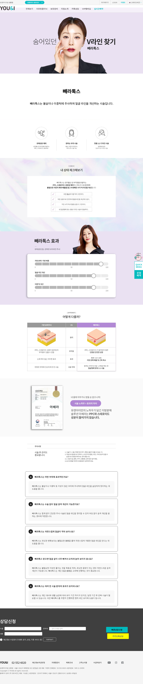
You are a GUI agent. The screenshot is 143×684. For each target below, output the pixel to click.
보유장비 (54, 8)
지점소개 (64, 8)
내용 (1, 633)
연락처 (45, 628)
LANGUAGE (134, 2)
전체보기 (29, 8)
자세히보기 (49, 639)
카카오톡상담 (118, 636)
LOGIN (114, 2)
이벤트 (123, 2)
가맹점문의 (56, 662)
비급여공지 (98, 662)
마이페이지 (105, 2)
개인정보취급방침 (38, 662)
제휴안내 (69, 662)
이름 (1, 628)
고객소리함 (83, 662)
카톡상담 (75, 8)
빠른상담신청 (116, 629)
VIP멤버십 (86, 8)
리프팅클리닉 (41, 8)
